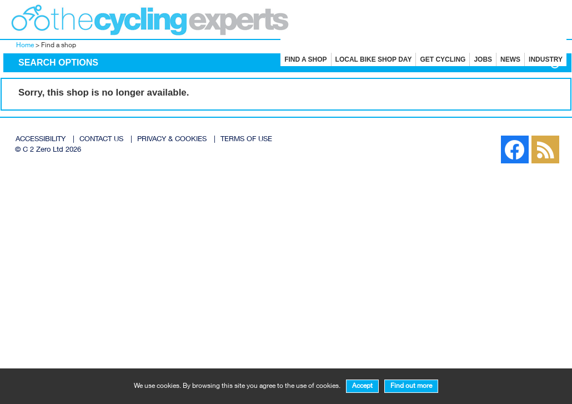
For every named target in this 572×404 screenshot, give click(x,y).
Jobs (483, 59)
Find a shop (305, 59)
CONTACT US (101, 139)
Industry (546, 59)
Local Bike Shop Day (373, 59)
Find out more (411, 386)
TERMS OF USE (246, 139)
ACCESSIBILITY (41, 139)
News (510, 59)
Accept (362, 386)
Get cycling (442, 59)
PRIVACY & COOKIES (172, 139)
